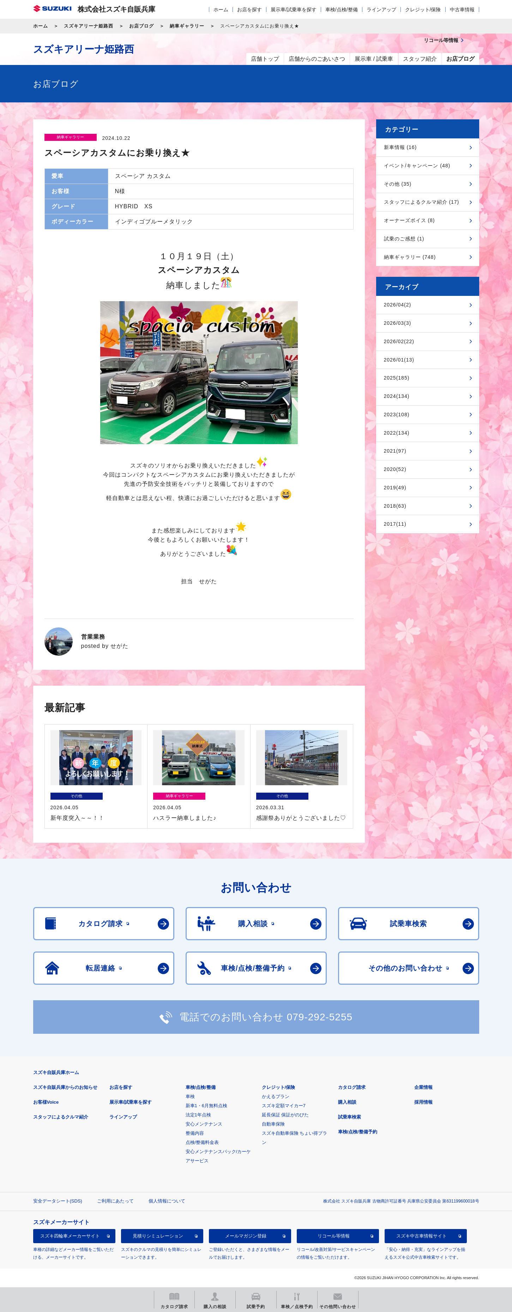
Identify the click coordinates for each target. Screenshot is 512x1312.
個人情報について (167, 1201)
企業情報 (423, 1087)
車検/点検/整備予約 (357, 1131)
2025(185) (397, 378)
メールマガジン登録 (245, 1236)
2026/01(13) (399, 360)
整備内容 (195, 1133)
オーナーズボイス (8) (409, 220)
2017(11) (395, 524)
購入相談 (347, 1102)
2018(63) (395, 506)
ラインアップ (381, 9)
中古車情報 (462, 9)
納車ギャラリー (187, 26)
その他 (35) (398, 184)
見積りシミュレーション (158, 1236)
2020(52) (395, 469)
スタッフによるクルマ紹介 (60, 1117)
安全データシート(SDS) (57, 1201)
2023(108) (397, 414)
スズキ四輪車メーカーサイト (70, 1236)
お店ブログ (141, 26)
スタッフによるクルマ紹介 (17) (421, 202)
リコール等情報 (334, 1236)
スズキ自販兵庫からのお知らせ (65, 1087)
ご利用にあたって (115, 1201)
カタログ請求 (352, 1087)
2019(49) (395, 487)
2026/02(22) (399, 341)
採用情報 (423, 1102)
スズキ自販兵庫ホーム (56, 1072)
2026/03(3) (397, 323)
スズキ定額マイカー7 (284, 1105)
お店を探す (249, 9)
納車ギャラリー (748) (410, 257)
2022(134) (397, 433)
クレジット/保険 (423, 9)
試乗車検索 (349, 1117)
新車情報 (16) (400, 147)
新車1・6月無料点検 (206, 1105)
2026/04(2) (397, 305)
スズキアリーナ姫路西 (88, 26)
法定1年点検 (198, 1114)
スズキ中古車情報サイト (421, 1236)
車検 (190, 1096)
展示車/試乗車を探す (294, 9)
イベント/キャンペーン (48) (417, 165)
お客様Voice (46, 1102)
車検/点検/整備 (341, 9)
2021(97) (395, 451)
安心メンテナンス (204, 1124)
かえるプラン (275, 1096)
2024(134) (397, 396)
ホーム (220, 9)
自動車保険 (273, 1124)
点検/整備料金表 (202, 1142)
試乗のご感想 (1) (404, 238)
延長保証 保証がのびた (285, 1114)
